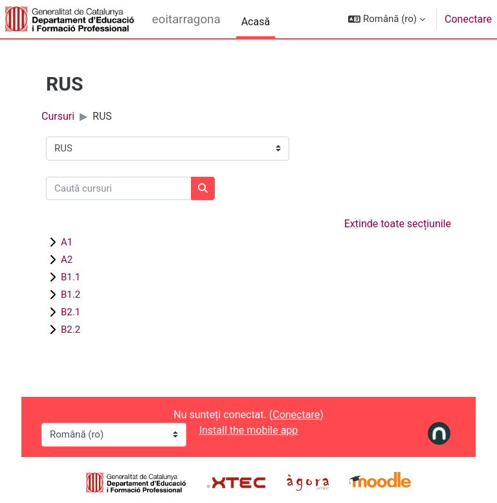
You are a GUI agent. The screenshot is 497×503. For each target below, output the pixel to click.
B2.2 (70, 329)
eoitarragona (186, 19)
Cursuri (57, 116)
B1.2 (70, 294)
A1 (66, 242)
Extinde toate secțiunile (397, 224)
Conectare (468, 19)
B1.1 (70, 277)
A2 (66, 259)
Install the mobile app (248, 430)
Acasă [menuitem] (255, 22)
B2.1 (70, 312)
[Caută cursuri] (119, 189)
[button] (387, 19)
